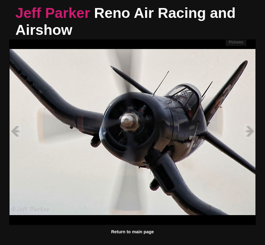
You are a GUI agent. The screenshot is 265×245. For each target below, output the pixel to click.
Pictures (236, 42)
